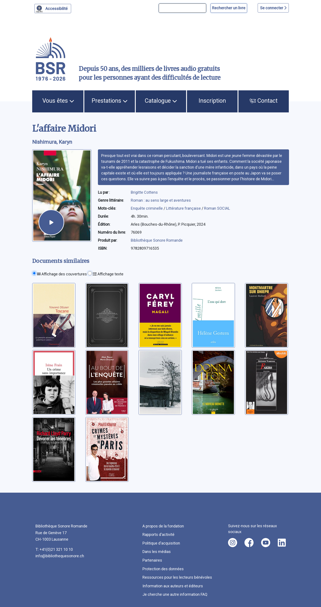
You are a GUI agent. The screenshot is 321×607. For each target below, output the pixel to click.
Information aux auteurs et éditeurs (172, 586)
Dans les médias (156, 551)
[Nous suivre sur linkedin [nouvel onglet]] (282, 542)
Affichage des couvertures (62, 274)
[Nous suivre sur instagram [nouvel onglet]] (232, 542)
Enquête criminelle (147, 208)
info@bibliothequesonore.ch (59, 556)
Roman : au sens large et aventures (161, 200)
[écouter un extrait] (51, 222)
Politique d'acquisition (161, 543)
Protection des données (163, 569)
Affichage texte (108, 274)
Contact (264, 100)
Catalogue (161, 100)
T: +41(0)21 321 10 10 (54, 549)
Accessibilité (57, 8)
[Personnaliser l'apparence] (52, 8)
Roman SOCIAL (217, 208)
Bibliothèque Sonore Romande (157, 240)
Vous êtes (58, 100)
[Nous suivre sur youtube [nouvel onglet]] (265, 542)
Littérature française (184, 208)
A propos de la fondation (163, 526)
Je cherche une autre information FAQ (174, 594)
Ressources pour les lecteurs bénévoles (177, 577)
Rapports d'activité (158, 534)
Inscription (212, 100)
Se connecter (273, 8)
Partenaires (152, 560)
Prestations (110, 100)
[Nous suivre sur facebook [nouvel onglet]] (249, 542)
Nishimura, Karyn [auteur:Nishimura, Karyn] (52, 142)
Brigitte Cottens (144, 192)
